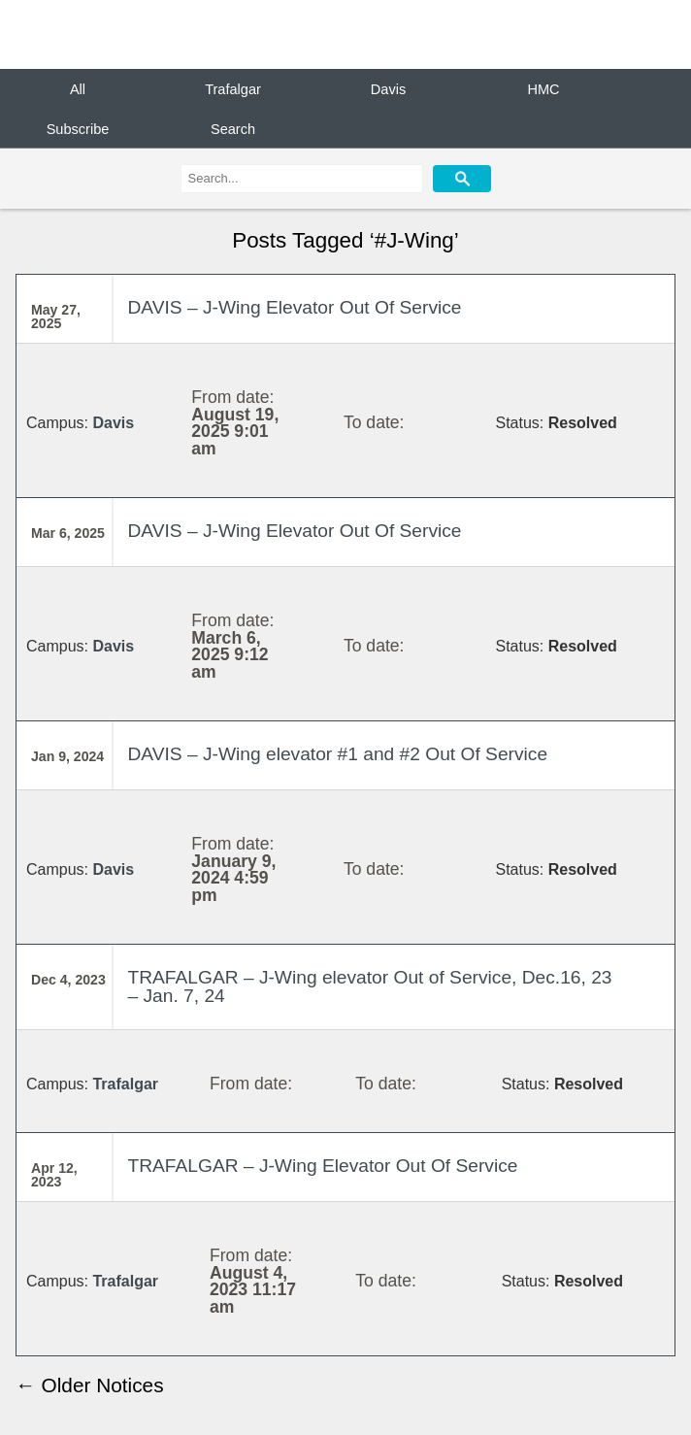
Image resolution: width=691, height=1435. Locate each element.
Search (233, 128)
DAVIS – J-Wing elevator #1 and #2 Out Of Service (337, 754)
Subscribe (78, 128)
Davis (388, 89)
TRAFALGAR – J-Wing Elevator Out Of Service (322, 1165)
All (77, 89)
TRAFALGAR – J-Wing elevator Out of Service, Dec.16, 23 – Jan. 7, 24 (369, 986)
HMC (543, 89)
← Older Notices (90, 1385)
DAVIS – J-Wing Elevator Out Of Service (294, 307)
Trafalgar (233, 89)
